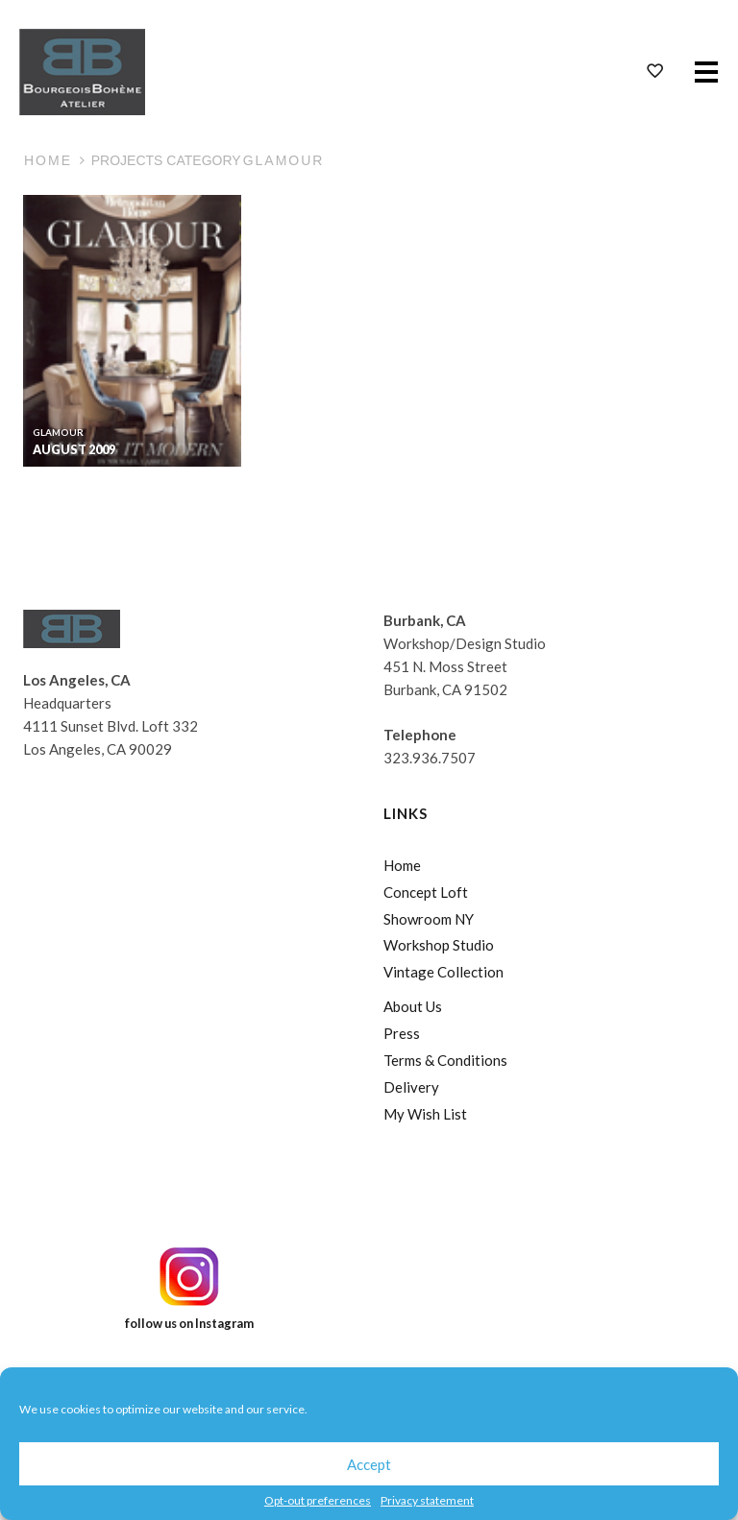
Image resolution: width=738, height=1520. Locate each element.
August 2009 (74, 450)
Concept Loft (425, 892)
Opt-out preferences (317, 1500)
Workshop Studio (438, 944)
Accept (369, 1464)
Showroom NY (428, 919)
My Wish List (425, 1113)
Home (48, 160)
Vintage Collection (443, 971)
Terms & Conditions (445, 1060)
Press (401, 1033)
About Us (412, 1006)
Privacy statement (427, 1500)
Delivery (411, 1087)
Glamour (58, 432)
